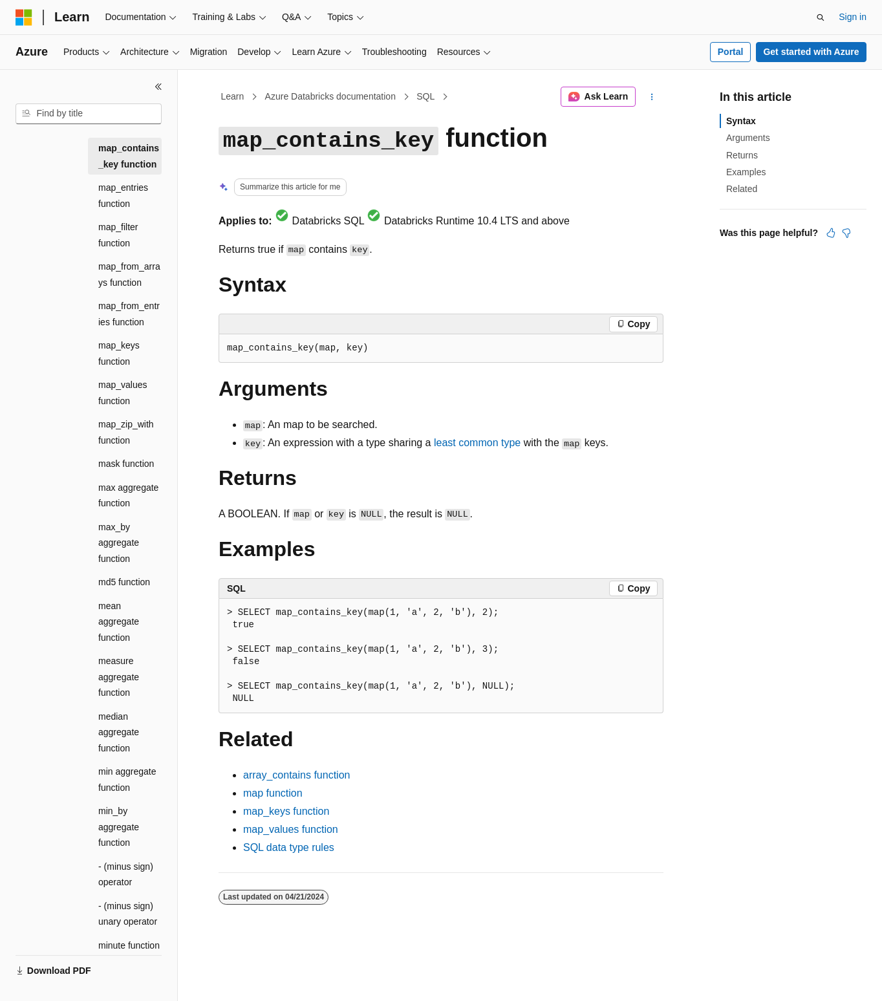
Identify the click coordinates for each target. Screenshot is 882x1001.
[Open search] (821, 17)
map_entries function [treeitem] (123, 195)
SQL (425, 96)
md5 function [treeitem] (124, 582)
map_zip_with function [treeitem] (126, 432)
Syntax (741, 121)
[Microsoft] (24, 17)
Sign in (852, 17)
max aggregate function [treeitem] (128, 495)
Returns (742, 155)
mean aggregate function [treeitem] (118, 622)
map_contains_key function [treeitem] (128, 156)
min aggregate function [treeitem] (127, 779)
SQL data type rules (288, 847)
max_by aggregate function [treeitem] (118, 543)
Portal (731, 52)
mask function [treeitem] (126, 463)
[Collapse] (158, 86)
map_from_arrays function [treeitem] (129, 274)
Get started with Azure (811, 52)
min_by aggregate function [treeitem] (118, 827)
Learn (232, 96)
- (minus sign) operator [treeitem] (125, 874)
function (296, 775)
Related (741, 189)
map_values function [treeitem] (122, 393)
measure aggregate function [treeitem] (118, 677)
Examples (746, 172)
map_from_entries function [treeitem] (129, 314)
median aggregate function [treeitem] (118, 732)
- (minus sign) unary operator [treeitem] (127, 914)
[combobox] (89, 113)
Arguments (748, 138)
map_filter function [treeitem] (118, 235)
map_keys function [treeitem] (119, 353)
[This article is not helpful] (846, 233)
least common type (477, 442)
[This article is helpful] (831, 233)
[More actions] (652, 97)
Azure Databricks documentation (330, 96)
